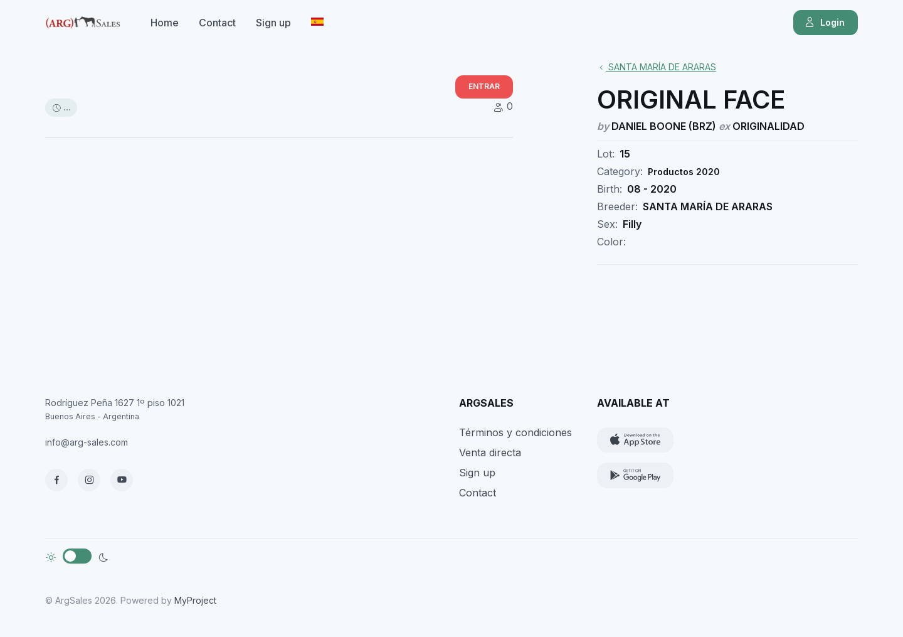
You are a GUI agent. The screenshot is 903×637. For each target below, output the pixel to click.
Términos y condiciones (515, 432)
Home (164, 22)
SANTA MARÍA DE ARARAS (656, 67)
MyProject (195, 600)
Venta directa (490, 452)
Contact (217, 22)
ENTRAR (484, 86)
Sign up (273, 22)
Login (824, 22)
